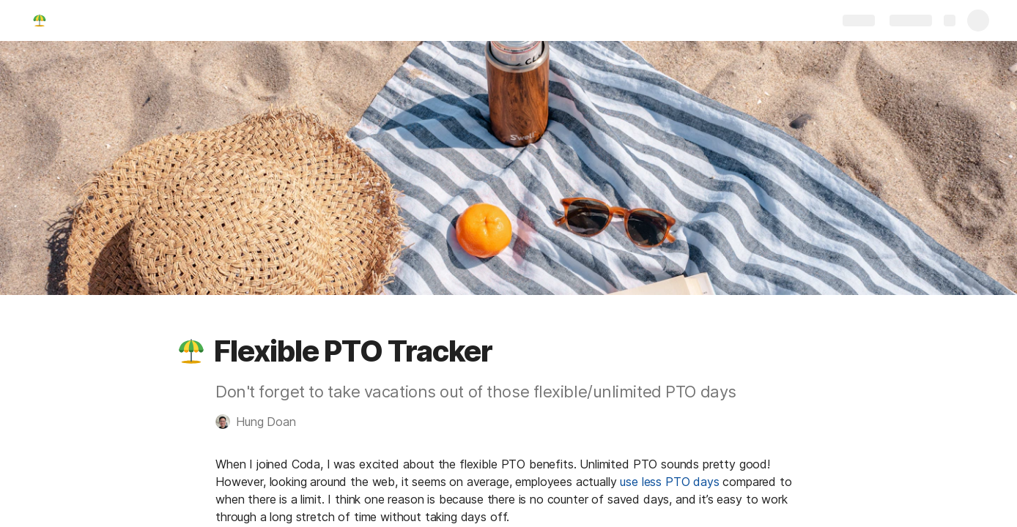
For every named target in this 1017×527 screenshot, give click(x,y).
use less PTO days (669, 481)
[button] (191, 351)
